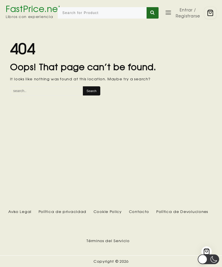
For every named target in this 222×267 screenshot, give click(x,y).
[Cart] (210, 12)
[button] (208, 259)
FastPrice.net (33, 8)
